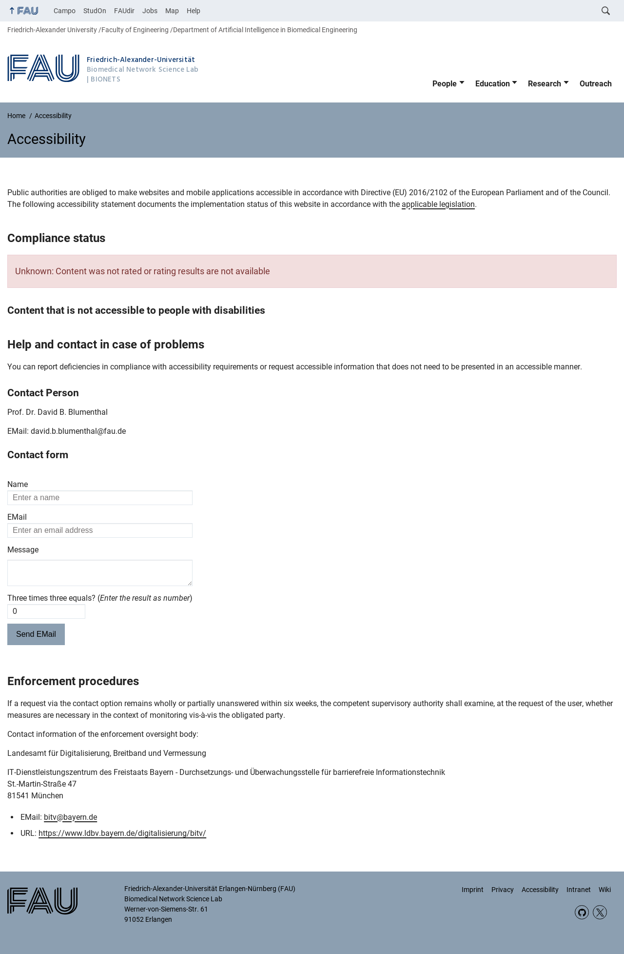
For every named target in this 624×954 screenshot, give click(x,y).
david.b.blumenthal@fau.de (78, 431)
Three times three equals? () (100, 602)
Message (23, 549)
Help (193, 11)
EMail (17, 517)
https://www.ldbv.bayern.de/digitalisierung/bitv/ (122, 837)
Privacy (502, 889)
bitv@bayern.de (70, 821)
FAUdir (124, 11)
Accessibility (540, 889)
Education (492, 83)
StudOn (94, 11)
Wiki (605, 889)
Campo (65, 11)
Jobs (149, 11)
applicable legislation (438, 204)
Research (544, 83)
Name (17, 484)
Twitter (600, 912)
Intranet (578, 889)
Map (172, 11)
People (444, 83)
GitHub (582, 912)
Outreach (596, 83)
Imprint (473, 889)
